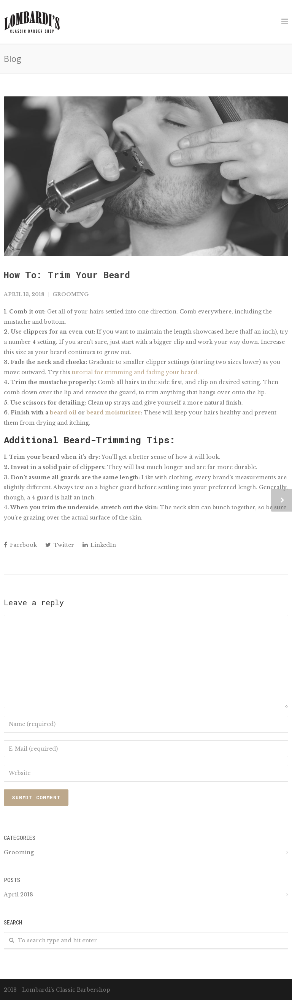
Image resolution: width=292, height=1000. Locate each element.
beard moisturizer (113, 412)
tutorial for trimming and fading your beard (134, 372)
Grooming (70, 294)
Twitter (59, 545)
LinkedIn (99, 545)
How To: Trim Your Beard (67, 275)
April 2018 (18, 894)
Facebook (20, 545)
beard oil (63, 412)
